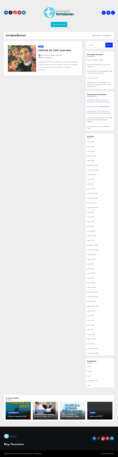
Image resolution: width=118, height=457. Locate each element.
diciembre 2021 (92, 292)
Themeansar (37, 453)
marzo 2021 (91, 334)
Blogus (28, 453)
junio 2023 (90, 217)
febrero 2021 (91, 339)
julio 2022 (90, 264)
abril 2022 (90, 278)
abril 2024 (90, 184)
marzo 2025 (91, 151)
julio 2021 (90, 315)
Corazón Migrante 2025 (95, 60)
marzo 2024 (91, 189)
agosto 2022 (91, 259)
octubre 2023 (91, 203)
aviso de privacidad (59, 24)
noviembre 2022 (92, 250)
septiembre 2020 (93, 353)
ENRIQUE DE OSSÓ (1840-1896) (54, 51)
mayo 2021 (91, 325)
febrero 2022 (91, 287)
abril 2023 (90, 226)
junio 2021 (90, 320)
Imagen (89, 371)
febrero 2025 (91, 156)
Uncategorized (92, 380)
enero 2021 (91, 344)
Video (89, 385)
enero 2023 (91, 240)
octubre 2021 (91, 301)
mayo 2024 (91, 179)
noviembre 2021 (92, 297)
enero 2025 (91, 160)
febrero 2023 (91, 236)
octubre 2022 (91, 254)
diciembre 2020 (92, 348)
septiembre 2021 (92, 306)
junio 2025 (90, 142)
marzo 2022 (91, 283)
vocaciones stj (44, 55)
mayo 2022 (91, 273)
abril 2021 (90, 330)
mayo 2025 (91, 146)
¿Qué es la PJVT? (93, 78)
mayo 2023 (91, 222)
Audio (89, 366)
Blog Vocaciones (14, 444)
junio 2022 (91, 268)
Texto (41, 46)
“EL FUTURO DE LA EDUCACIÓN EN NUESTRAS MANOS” (99, 120)
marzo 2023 (91, 231)
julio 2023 (90, 212)
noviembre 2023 (92, 198)
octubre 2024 (91, 175)
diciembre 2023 (92, 193)
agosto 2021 (91, 311)
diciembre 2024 (92, 165)
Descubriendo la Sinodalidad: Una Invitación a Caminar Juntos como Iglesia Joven (98, 84)
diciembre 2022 (92, 245)
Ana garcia (90, 111)
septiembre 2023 (93, 207)
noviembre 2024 (92, 170)
